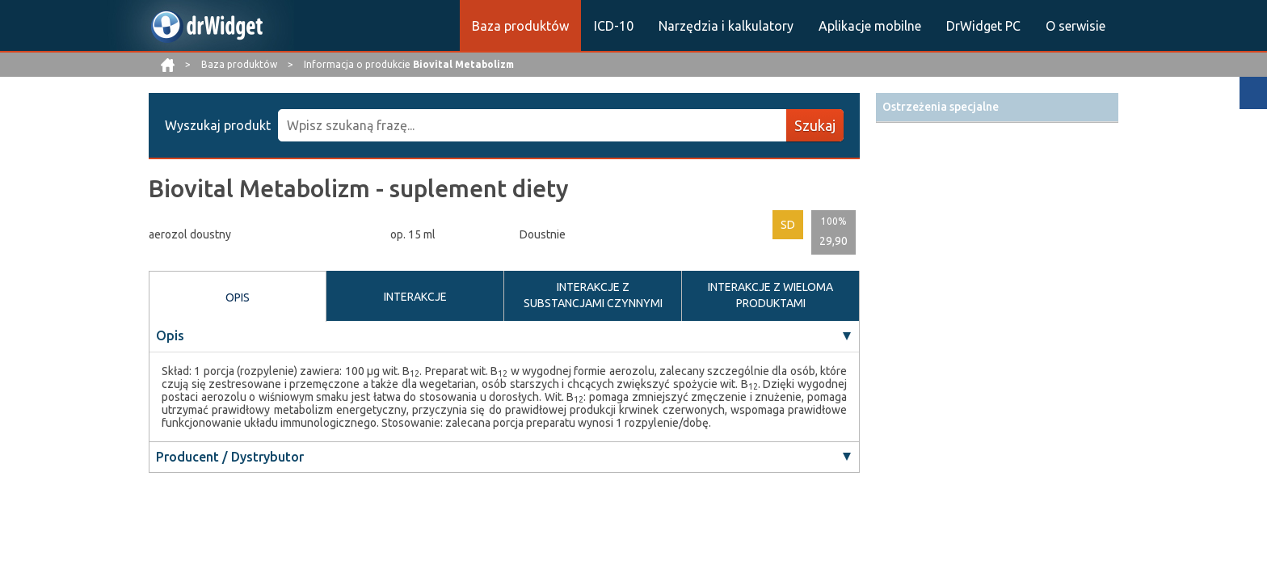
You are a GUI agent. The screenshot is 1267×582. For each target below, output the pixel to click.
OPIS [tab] (237, 297)
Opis (170, 335)
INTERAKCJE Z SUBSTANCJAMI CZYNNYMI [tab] (593, 295)
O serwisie (1075, 26)
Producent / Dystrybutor (230, 456)
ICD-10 (614, 26)
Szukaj (815, 125)
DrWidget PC (983, 26)
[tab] (997, 107)
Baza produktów (520, 26)
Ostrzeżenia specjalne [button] (940, 106)
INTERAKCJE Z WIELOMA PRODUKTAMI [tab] (770, 295)
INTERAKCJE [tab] (415, 296)
